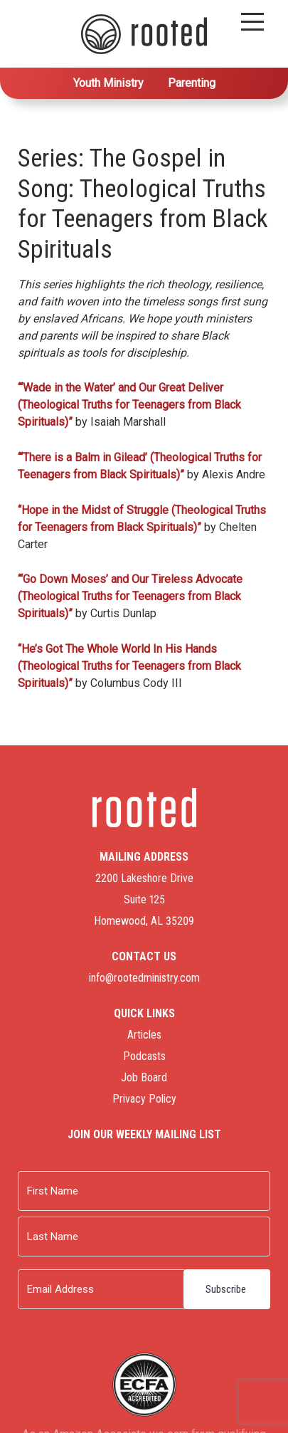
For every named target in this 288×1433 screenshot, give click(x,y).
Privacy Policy (144, 1099)
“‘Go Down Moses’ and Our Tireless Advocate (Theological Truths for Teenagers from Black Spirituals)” (130, 596)
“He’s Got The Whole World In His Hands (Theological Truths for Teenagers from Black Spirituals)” (129, 666)
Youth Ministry (108, 83)
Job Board (144, 1077)
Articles (144, 1034)
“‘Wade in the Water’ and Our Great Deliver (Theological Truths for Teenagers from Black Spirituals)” (129, 405)
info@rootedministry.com (144, 978)
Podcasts (144, 1056)
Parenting (191, 83)
